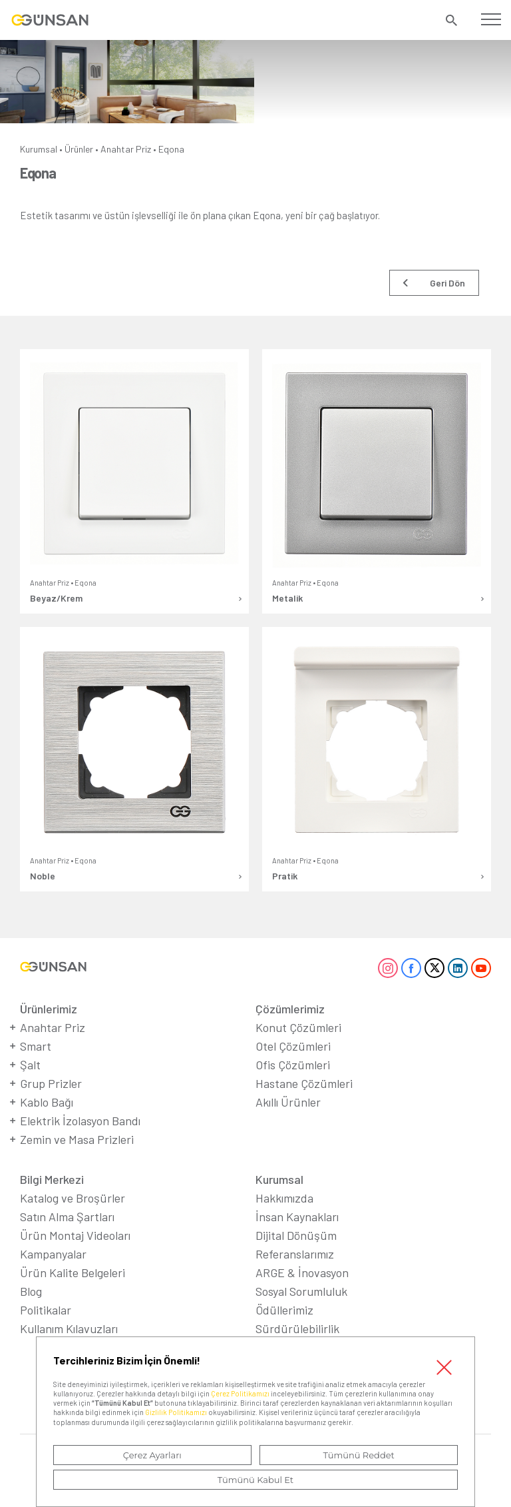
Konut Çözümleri (298, 1027)
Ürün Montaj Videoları (75, 1235)
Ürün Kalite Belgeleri (72, 1272)
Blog (31, 1291)
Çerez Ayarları (152, 1455)
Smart (35, 1046)
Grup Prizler (51, 1083)
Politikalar (45, 1309)
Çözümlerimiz (290, 1008)
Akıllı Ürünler (288, 1102)
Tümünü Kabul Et (255, 1479)
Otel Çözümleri (293, 1046)
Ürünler (79, 149)
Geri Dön (447, 282)
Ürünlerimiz (48, 1008)
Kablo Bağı (46, 1102)
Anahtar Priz (125, 149)
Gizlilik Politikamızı (176, 1412)
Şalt (30, 1064)
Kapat (443, 1367)
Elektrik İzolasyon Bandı (80, 1120)
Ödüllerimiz (284, 1309)
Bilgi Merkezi (52, 1179)
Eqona (171, 149)
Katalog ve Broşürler (72, 1198)
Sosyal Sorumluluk (301, 1291)
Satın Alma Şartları (67, 1216)
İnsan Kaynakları (297, 1216)
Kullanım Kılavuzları (69, 1328)
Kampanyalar (53, 1254)
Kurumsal (38, 149)
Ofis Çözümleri (293, 1064)
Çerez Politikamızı (240, 1393)
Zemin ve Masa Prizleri (77, 1139)
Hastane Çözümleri (304, 1083)
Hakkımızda (284, 1198)
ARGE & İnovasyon (302, 1272)
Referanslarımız (295, 1254)
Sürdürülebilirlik (297, 1328)
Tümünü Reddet (359, 1455)
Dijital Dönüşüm (296, 1235)
